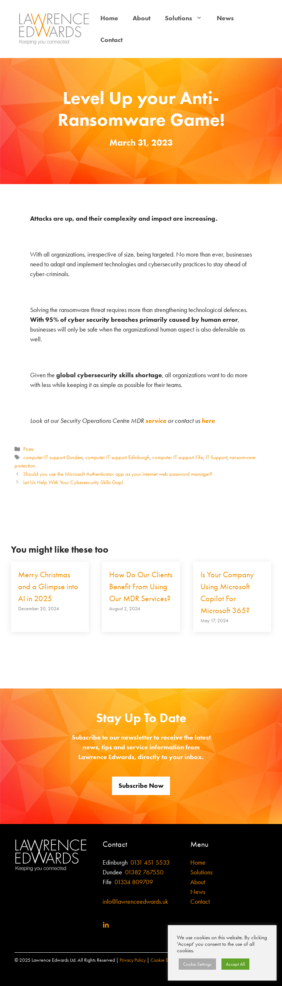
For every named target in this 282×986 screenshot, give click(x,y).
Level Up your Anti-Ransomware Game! (141, 108)
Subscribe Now (141, 786)
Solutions (187, 18)
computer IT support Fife (177, 457)
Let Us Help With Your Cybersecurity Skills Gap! (73, 482)
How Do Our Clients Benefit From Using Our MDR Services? (141, 586)
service (155, 421)
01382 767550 (144, 872)
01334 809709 (133, 882)
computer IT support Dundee (53, 457)
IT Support (216, 457)
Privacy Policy (133, 960)
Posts (28, 449)
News (225, 18)
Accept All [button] (235, 964)
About (141, 18)
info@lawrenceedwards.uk (135, 902)
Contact (111, 40)
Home (109, 18)
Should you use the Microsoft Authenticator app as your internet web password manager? (117, 474)
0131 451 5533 (150, 862)
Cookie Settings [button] (197, 964)
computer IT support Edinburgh (117, 457)
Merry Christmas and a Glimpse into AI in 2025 (48, 586)
